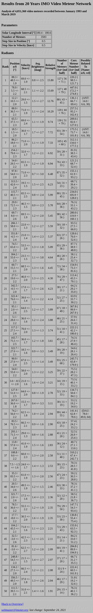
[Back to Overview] (12, 604)
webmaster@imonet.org (14, 609)
